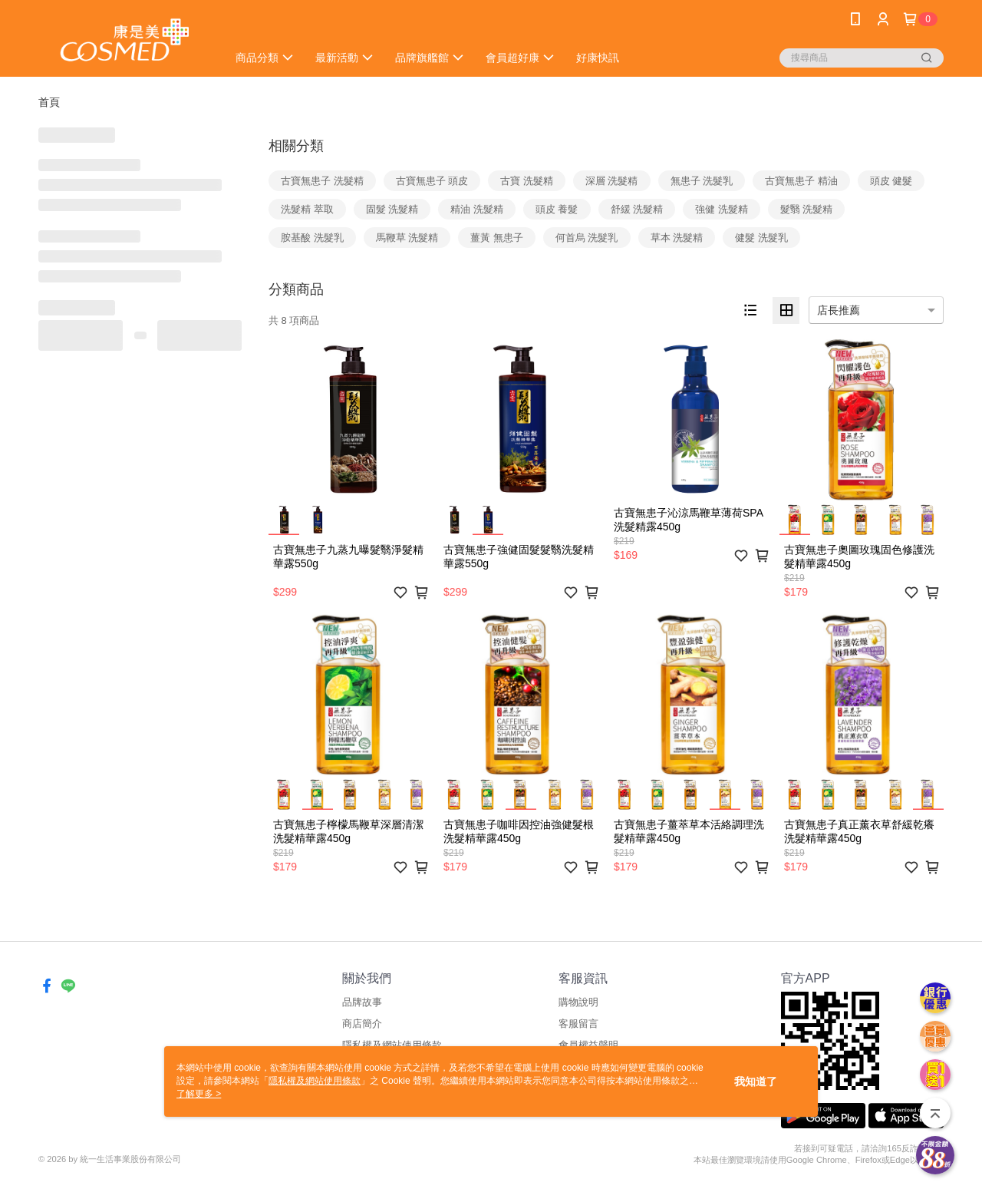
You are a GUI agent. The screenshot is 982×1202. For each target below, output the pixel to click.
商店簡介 (362, 1023)
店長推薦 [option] (838, 310)
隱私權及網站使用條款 (392, 1045)
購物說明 (578, 1002)
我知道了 (755, 1081)
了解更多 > (198, 1093)
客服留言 (578, 1023)
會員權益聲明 (588, 1045)
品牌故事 (362, 1002)
